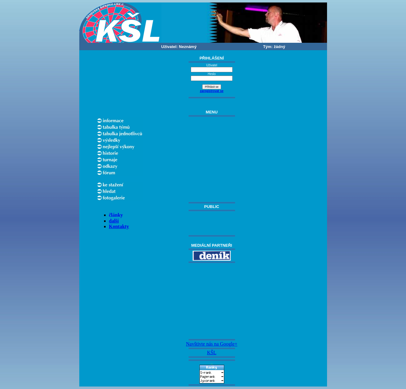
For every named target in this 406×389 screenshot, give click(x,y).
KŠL (211, 352)
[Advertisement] (211, 301)
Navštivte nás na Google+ (212, 344)
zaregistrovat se (211, 91)
